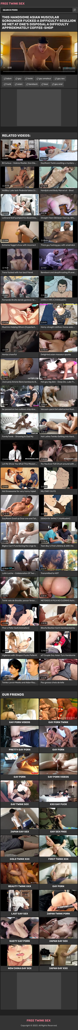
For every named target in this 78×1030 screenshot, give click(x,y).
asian (19, 84)
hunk (8, 84)
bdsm (8, 78)
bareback (33, 84)
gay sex (61, 78)
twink (30, 78)
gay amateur (45, 78)
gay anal (58, 84)
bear (46, 84)
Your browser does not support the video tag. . (39, 53)
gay (19, 78)
